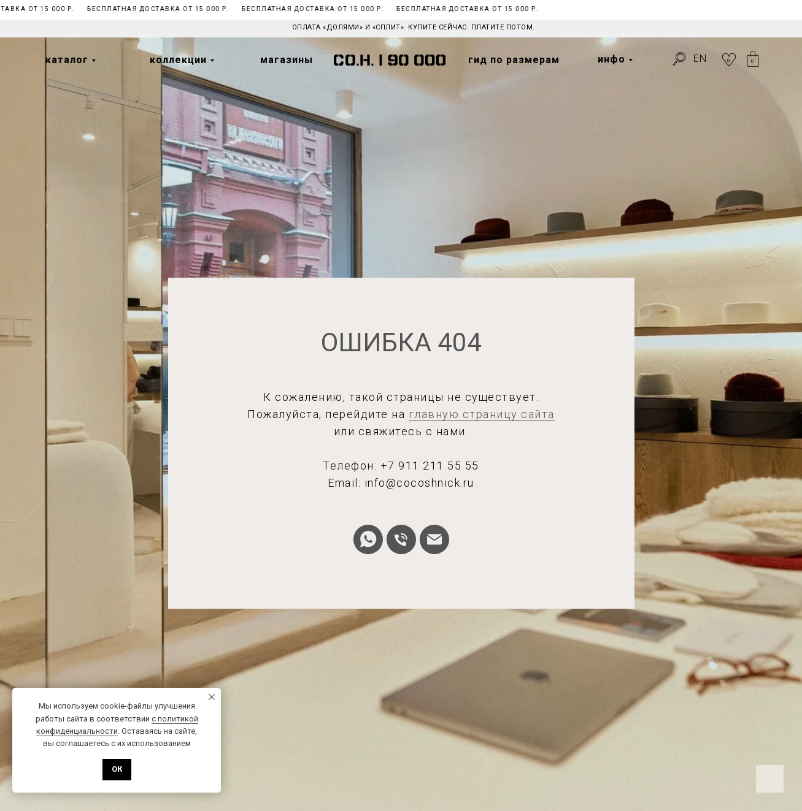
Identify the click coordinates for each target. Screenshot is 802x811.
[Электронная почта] (434, 539)
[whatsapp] (368, 539)
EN (700, 58)
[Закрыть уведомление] (212, 697)
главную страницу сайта (482, 414)
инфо (611, 59)
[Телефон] (401, 539)
